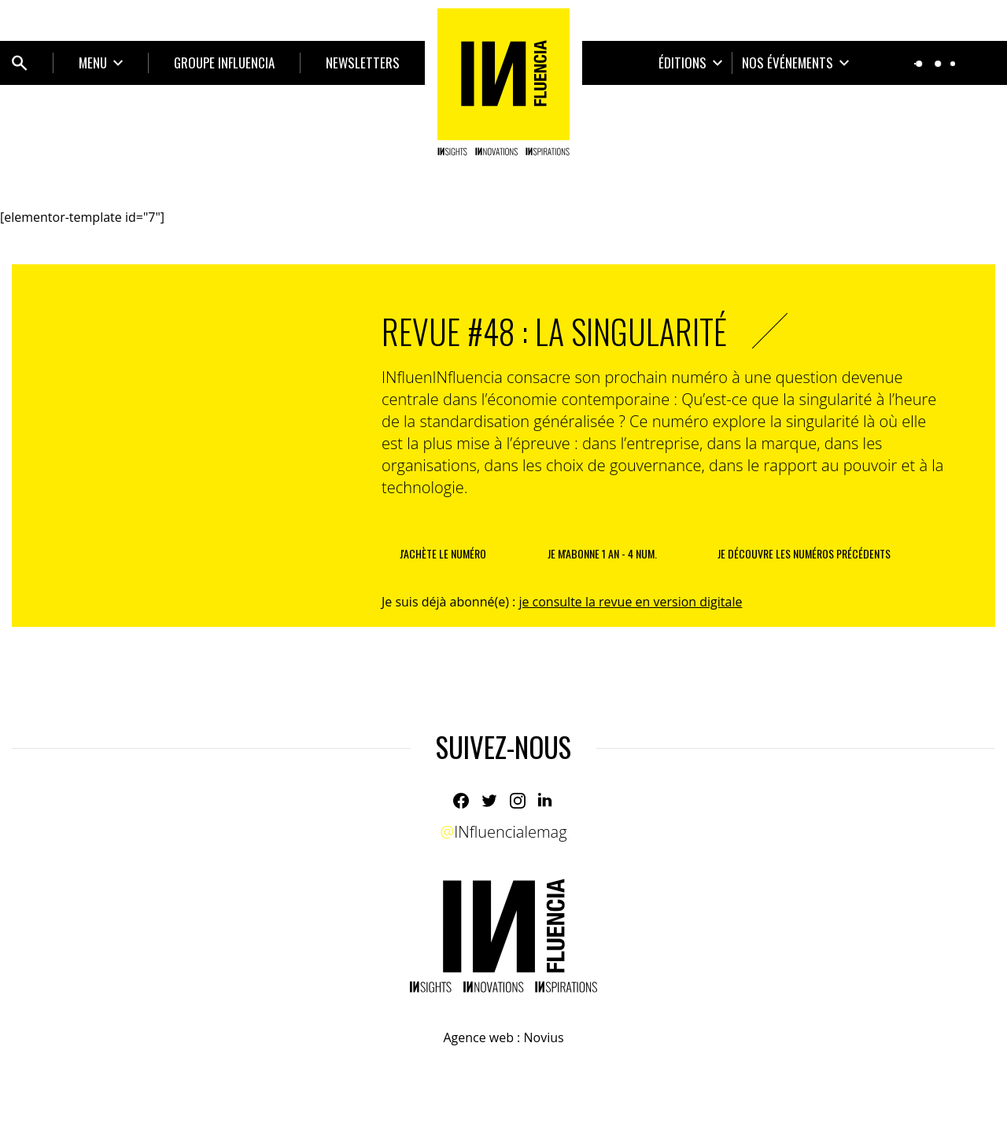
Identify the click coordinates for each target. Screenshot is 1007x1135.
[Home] (503, 82)
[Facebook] (461, 801)
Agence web (478, 1037)
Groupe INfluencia (224, 62)
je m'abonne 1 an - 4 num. (602, 553)
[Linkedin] (546, 801)
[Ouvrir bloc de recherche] (20, 63)
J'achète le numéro (443, 553)
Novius (543, 1037)
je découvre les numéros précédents (804, 553)
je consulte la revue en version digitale (630, 601)
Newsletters (363, 62)
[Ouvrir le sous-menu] (101, 63)
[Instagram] (518, 801)
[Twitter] (489, 801)
